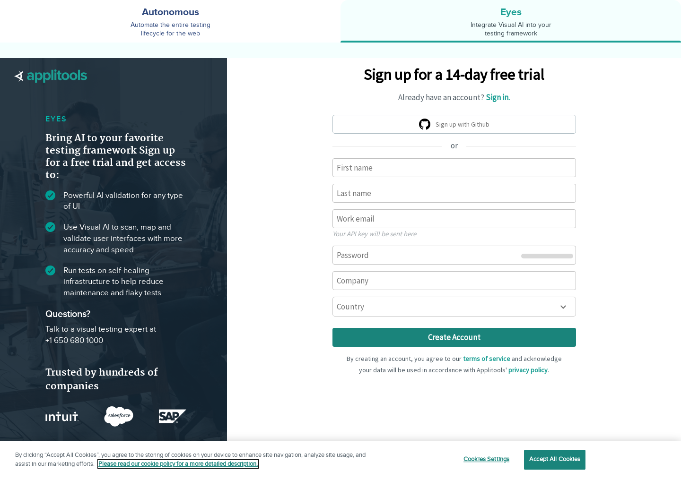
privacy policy (528, 370)
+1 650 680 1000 (74, 340)
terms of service (486, 358)
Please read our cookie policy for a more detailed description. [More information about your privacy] (178, 464)
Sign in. (498, 97)
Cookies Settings (486, 459)
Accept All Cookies (554, 459)
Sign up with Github (456, 126)
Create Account (454, 337)
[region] (340, 460)
